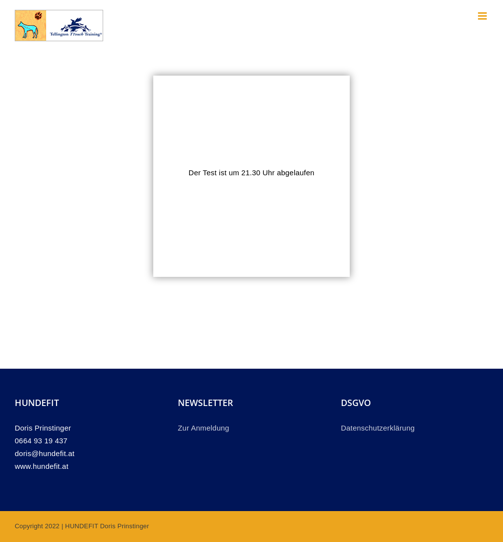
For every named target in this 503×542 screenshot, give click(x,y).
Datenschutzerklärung (378, 428)
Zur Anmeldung (203, 428)
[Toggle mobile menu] (483, 16)
